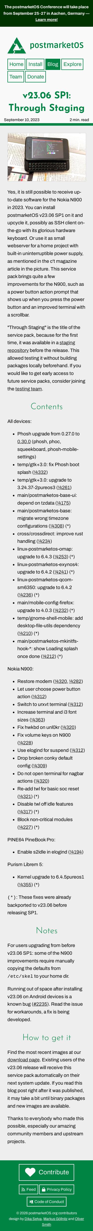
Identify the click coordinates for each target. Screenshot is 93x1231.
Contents (47, 407)
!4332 (40, 472)
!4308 (56, 526)
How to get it (46, 1038)
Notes (47, 931)
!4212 (49, 656)
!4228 (25, 742)
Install (35, 64)
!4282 (75, 681)
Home (16, 64)
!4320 (61, 681)
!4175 (63, 503)
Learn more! (46, 19)
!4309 (39, 765)
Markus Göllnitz (55, 1219)
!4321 (25, 796)
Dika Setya (33, 1219)
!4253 (61, 556)
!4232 (61, 610)
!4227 (25, 827)
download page (23, 1059)
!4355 (25, 884)
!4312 (39, 696)
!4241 (60, 572)
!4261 (64, 487)
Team (15, 76)
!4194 (76, 852)
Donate (35, 76)
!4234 (44, 541)
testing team (28, 388)
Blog (52, 64)
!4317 (25, 811)
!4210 (25, 633)
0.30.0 (24, 441)
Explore (72, 64)
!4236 (25, 595)
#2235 (40, 1004)
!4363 (37, 719)
